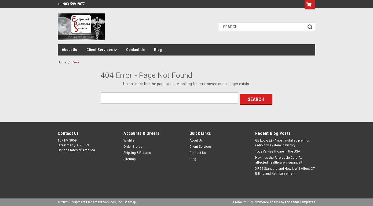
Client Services (101, 49)
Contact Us (135, 49)
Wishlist (129, 139)
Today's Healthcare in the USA (277, 150)
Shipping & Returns (137, 151)
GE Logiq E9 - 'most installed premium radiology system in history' (283, 141)
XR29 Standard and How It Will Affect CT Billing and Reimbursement (285, 169)
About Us (69, 49)
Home (62, 62)
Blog (158, 49)
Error (75, 62)
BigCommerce (258, 201)
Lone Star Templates (300, 201)
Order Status (132, 145)
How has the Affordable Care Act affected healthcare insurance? (279, 158)
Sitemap (129, 158)
